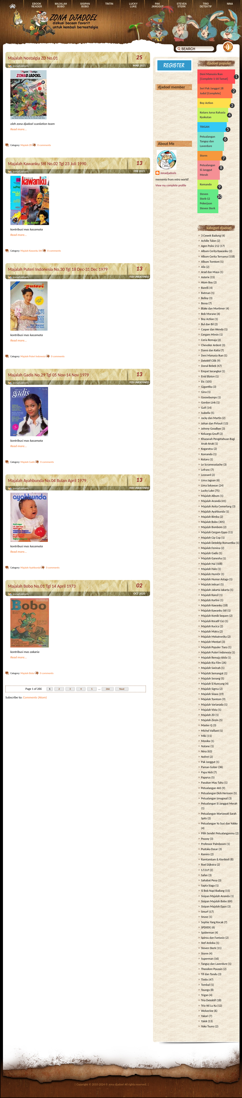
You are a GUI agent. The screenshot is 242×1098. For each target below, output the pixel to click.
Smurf (204, 911)
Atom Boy (207, 282)
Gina (204, 392)
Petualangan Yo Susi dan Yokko (219, 823)
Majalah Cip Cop (211, 537)
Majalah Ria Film (211, 662)
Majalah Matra (210, 631)
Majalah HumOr (210, 574)
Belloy (204, 298)
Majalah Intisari (210, 584)
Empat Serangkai (211, 371)
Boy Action (206, 103)
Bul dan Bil (207, 324)
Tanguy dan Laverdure (214, 964)
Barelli (205, 288)
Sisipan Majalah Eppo (214, 906)
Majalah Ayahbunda (30, 567)
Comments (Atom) (35, 697)
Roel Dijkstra (208, 864)
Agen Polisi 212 (210, 246)
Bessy (204, 303)
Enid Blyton (208, 376)
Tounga (205, 990)
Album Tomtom (210, 261)
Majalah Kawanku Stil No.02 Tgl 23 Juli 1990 (47, 163)
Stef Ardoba (208, 943)
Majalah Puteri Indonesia (32, 356)
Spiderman (207, 932)
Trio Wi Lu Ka (209, 1005)
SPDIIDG (206, 927)
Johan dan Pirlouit (212, 423)
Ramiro (205, 854)
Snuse (204, 917)
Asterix (205, 277)
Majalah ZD (26, 145)
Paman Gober (209, 767)
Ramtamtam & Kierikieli (215, 859)
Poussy (205, 838)
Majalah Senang (210, 678)
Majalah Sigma (210, 689)
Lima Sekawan (209, 485)
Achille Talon (208, 240)
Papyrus (206, 777)
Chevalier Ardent (211, 345)
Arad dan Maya (210, 272)
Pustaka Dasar (209, 849)
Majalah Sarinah (211, 668)
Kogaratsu (207, 449)
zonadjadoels (168, 173)
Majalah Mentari (211, 642)
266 (108, 689)
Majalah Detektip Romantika (218, 543)
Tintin (204, 979)
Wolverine (207, 1011)
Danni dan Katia (210, 350)
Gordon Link (208, 402)
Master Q (206, 725)
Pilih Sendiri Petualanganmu (218, 833)
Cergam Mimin (210, 334)
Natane (205, 746)
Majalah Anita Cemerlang (216, 506)
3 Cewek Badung (211, 235)
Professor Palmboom (213, 844)
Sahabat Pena (209, 880)
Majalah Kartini (210, 600)
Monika (205, 741)
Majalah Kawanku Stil (31, 250)
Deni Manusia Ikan (212, 355)
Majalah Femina (210, 548)
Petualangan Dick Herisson (217, 793)
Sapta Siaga (208, 885)
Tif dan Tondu (209, 974)
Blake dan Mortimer (213, 308)
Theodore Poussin (212, 969)
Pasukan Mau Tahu (212, 782)
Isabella (205, 413)
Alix (203, 267)
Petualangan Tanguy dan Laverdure (207, 141)
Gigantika (206, 386)
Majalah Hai (208, 563)
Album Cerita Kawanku (214, 251)
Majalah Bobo (27, 673)
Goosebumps (209, 397)
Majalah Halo (209, 569)
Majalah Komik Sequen (214, 615)
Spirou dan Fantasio (213, 937)
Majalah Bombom (212, 527)
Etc (203, 381)
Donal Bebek (208, 366)
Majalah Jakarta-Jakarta (215, 590)
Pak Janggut (208, 762)
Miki (203, 736)
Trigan (204, 995)
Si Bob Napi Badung (213, 890)
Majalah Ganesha (211, 558)
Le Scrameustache (212, 464)
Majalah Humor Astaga (214, 579)
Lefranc (205, 469)
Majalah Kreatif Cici (212, 621)
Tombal (205, 984)
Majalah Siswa (209, 694)
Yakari (204, 1016)
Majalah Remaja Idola (214, 657)
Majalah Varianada (212, 704)
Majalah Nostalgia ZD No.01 (33, 58)
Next (121, 689)
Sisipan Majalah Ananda (215, 896)
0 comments (44, 145)
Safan (204, 875)
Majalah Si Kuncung (213, 683)
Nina (204, 751)
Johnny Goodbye (211, 428)
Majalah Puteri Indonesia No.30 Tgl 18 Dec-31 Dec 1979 (58, 269)
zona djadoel (116, 1084)
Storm (203, 155)
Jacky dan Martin (211, 418)
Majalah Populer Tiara (214, 647)
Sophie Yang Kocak (212, 922)
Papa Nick (207, 772)
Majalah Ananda (211, 501)
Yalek (204, 1021)
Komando (206, 184)
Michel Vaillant (210, 730)
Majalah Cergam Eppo (214, 532)
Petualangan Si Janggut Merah (207, 169)
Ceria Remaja (209, 340)
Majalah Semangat (212, 673)
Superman (207, 958)
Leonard (206, 475)
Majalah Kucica (210, 626)
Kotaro (205, 459)
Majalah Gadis (27, 462)
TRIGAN (204, 127)
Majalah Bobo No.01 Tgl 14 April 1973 (42, 586)
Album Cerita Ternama (214, 256)
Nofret (205, 757)
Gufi (203, 407)
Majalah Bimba (210, 516)
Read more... (18, 129)
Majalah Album (210, 496)
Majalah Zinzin (210, 720)
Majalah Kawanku (211, 605)
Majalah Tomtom (211, 699)
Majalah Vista (209, 709)
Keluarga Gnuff (210, 434)
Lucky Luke (207, 490)
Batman (205, 293)
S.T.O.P (205, 870)
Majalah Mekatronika (214, 636)
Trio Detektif (208, 1000)
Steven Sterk (208, 948)
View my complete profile (171, 185)
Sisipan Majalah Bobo (214, 901)
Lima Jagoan (208, 480)
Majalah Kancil (210, 595)
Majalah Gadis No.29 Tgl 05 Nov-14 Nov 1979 (48, 375)
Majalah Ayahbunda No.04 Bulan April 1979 (47, 480)
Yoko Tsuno (207, 1026)
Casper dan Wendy (212, 329)
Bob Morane (208, 314)
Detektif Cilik (208, 360)
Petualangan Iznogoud (214, 798)
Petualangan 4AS (211, 788)
